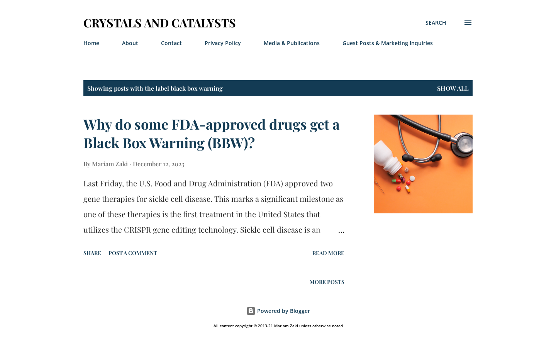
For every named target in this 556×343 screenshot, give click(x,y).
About (130, 43)
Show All (453, 88)
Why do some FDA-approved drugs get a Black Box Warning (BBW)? (211, 133)
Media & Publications (292, 43)
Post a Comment (132, 253)
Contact (171, 43)
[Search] (435, 23)
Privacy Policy (223, 43)
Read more (328, 253)
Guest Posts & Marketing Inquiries (387, 43)
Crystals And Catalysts (159, 22)
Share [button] (92, 253)
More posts (327, 282)
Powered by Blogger (278, 310)
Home (91, 43)
